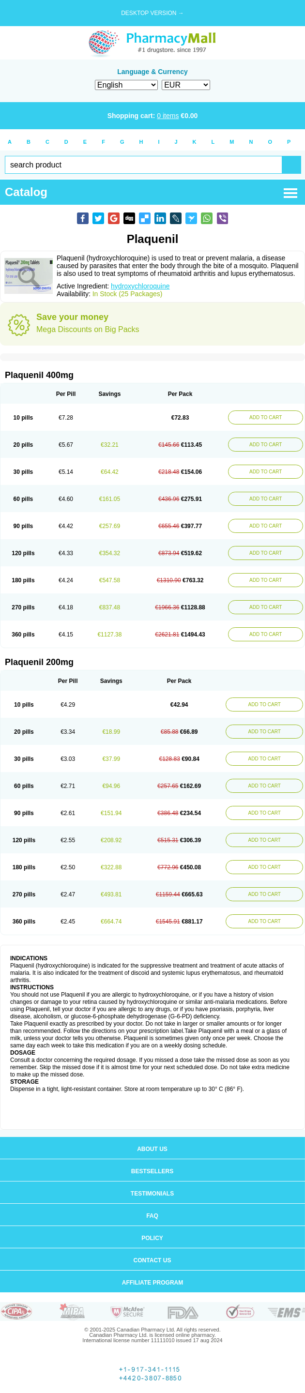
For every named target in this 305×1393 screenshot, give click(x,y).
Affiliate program (152, 1282)
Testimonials (152, 1193)
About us (152, 1149)
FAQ (152, 1215)
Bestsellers (152, 1171)
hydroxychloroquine (140, 286)
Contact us (152, 1260)
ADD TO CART (265, 417)
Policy (152, 1238)
